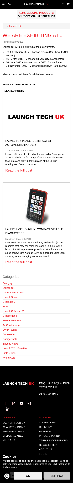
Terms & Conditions (53, 440)
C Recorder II (10, 315)
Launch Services (11, 297)
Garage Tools (10, 339)
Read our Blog (14, 403)
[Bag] (68, 4)
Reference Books (12, 320)
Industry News (10, 343)
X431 (5, 306)
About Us (45, 449)
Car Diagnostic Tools (14, 292)
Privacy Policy (50, 436)
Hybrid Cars (9, 357)
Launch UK (8, 287)
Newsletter (48, 445)
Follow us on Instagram (29, 403)
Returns (45, 431)
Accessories (9, 334)
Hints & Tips (9, 353)
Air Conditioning (11, 325)
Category (7, 283)
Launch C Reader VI (13, 311)
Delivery (45, 427)
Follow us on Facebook (6, 403)
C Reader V (9, 301)
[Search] (9, 4)
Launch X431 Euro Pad (15, 348)
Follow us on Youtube (21, 403)
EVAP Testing (10, 329)
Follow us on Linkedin (8, 409)
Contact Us (47, 422)
